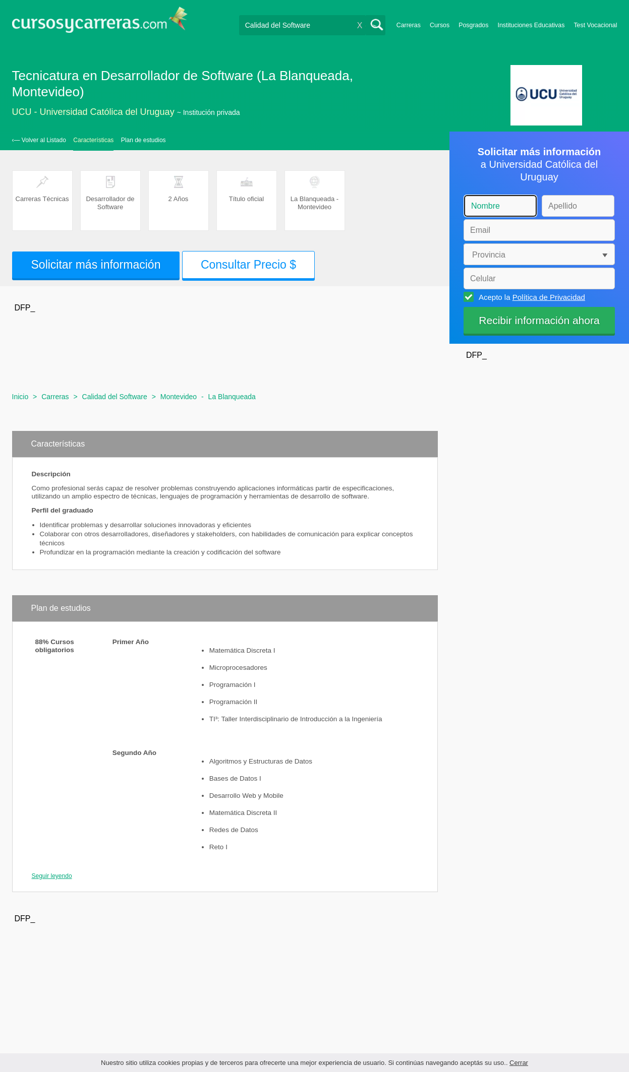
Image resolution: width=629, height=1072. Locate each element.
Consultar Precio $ (248, 264)
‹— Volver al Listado (39, 140)
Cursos (439, 25)
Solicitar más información (96, 264)
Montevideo (178, 397)
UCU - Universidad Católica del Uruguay (93, 112)
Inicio (20, 397)
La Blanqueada (232, 397)
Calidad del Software (114, 397)
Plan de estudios (143, 140)
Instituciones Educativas (530, 25)
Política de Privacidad (548, 297)
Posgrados (473, 25)
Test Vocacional (595, 25)
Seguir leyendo (52, 875)
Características (93, 140)
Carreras (408, 25)
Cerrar (518, 1062)
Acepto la (530, 297)
